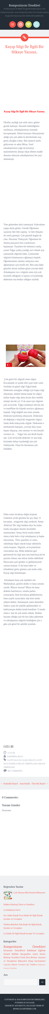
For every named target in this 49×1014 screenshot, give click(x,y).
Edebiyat (31, 950)
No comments (15, 770)
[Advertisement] (24, 81)
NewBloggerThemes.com (24, 1009)
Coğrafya (7, 964)
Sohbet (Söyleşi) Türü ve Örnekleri (19, 904)
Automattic (20, 1005)
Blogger (30, 1002)
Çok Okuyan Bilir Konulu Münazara (29, 892)
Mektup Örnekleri (12, 957)
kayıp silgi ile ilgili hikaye (21, 760)
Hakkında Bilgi (15, 756)
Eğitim (41, 950)
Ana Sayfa (25, 783)
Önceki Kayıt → (40, 783)
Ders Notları (32, 957)
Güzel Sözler (39, 954)
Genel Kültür (11, 953)
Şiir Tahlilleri (32, 964)
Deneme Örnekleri (14, 950)
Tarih (22, 957)
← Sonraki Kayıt (9, 783)
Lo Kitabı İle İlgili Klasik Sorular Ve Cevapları (24, 933)
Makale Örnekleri (19, 964)
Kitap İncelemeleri (37, 961)
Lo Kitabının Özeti (12, 910)
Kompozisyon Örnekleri (24, 5)
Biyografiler (25, 954)
